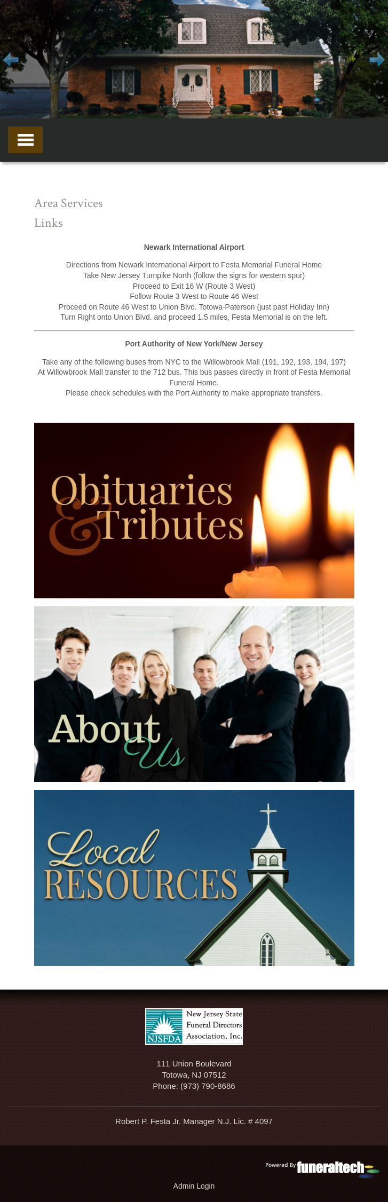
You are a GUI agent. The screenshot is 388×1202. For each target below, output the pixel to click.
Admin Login (194, 1186)
